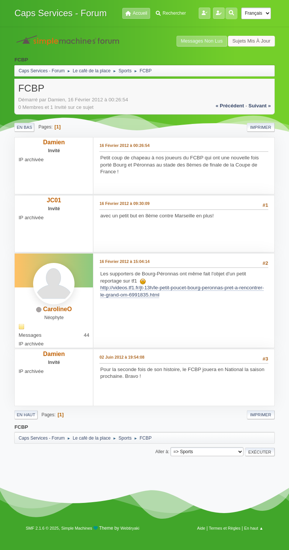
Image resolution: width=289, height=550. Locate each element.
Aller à (161, 451)
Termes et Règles (224, 528)
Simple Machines (76, 528)
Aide (201, 528)
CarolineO (57, 309)
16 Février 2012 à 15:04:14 (124, 261)
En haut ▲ (253, 528)
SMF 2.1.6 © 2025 (42, 528)
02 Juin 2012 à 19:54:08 (121, 357)
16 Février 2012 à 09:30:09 (124, 203)
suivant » (259, 105)
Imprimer (260, 127)
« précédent (230, 105)
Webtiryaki (129, 528)
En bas (24, 127)
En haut (26, 414)
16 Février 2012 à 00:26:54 (124, 145)
